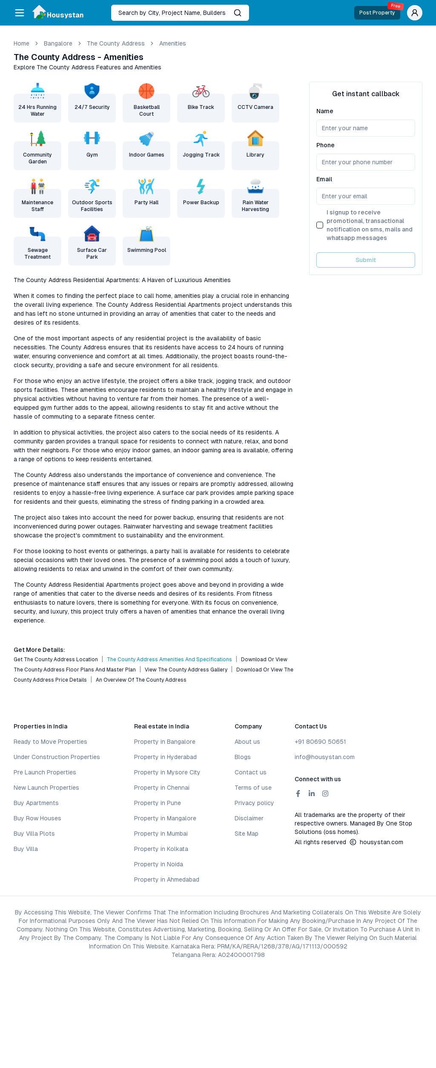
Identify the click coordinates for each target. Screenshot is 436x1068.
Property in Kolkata (161, 848)
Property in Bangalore (164, 741)
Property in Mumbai (161, 833)
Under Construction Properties (57, 757)
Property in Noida (158, 864)
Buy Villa (26, 848)
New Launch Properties (46, 787)
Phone (325, 145)
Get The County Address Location (56, 660)
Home (21, 43)
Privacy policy (254, 803)
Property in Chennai (161, 787)
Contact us (251, 772)
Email (324, 179)
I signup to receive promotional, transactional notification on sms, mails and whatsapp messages (370, 225)
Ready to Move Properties (50, 741)
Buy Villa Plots (34, 833)
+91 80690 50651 (320, 741)
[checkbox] (319, 225)
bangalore (58, 43)
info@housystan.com (325, 757)
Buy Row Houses (37, 818)
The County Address (116, 43)
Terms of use (253, 787)
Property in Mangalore (165, 818)
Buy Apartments (36, 803)
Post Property (379, 11)
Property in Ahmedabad (166, 879)
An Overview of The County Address (141, 680)
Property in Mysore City (167, 772)
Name (324, 111)
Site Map (246, 833)
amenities (172, 43)
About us (247, 741)
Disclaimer (249, 818)
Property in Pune (157, 803)
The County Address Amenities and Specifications (169, 660)
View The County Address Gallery (186, 670)
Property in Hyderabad (165, 757)
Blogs (243, 757)
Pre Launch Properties (45, 772)
